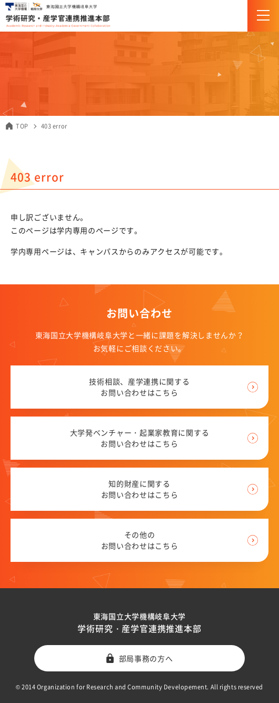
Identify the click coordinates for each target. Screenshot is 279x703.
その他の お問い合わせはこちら (139, 540)
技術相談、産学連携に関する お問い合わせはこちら (139, 387)
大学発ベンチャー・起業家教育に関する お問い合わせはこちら (140, 438)
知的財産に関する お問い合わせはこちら (139, 489)
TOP (22, 126)
